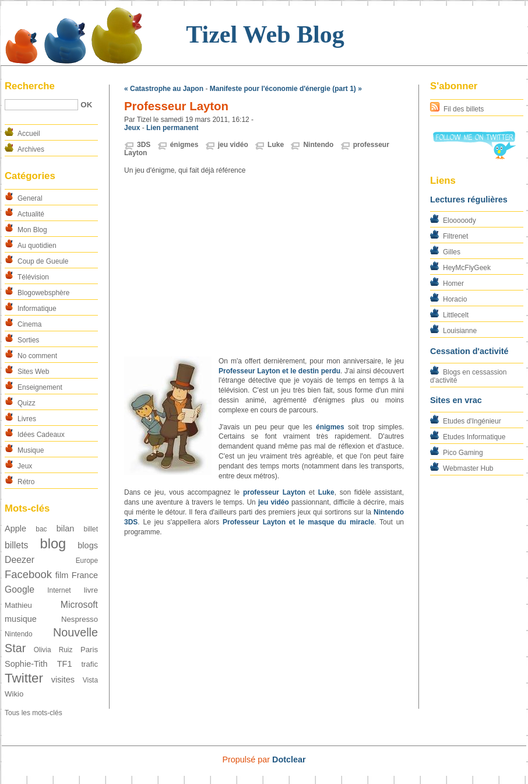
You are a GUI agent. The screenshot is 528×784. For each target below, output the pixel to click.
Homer (453, 283)
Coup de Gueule (42, 261)
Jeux (24, 466)
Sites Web (33, 372)
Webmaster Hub (468, 468)
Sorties (28, 340)
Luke (275, 145)
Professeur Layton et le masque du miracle (298, 522)
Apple (15, 528)
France (85, 575)
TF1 (64, 663)
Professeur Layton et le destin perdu (279, 371)
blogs (88, 545)
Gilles (451, 252)
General (30, 198)
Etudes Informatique (474, 437)
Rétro (25, 482)
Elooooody (459, 220)
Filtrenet (455, 236)
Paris (89, 649)
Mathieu (18, 605)
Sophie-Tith (26, 663)
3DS (143, 145)
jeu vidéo (233, 145)
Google (19, 589)
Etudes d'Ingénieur (472, 421)
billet (91, 529)
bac (41, 529)
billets (16, 545)
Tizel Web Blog (265, 34)
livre (91, 590)
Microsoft (79, 605)
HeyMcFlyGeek (467, 268)
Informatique (37, 308)
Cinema (29, 324)
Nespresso (79, 619)
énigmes (184, 145)
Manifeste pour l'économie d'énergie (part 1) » (286, 89)
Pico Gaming (463, 453)
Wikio (14, 694)
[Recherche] (41, 104)
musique (21, 619)
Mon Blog (32, 230)
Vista (90, 680)
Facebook (28, 574)
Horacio (455, 299)
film (62, 575)
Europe (87, 560)
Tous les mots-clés (33, 713)
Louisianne (460, 331)
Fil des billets (463, 109)
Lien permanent (172, 128)
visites (63, 679)
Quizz (26, 403)
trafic (89, 664)
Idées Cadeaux (41, 434)
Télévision (33, 277)
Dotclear (289, 759)
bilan (66, 528)
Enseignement (39, 387)
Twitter (24, 678)
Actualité (30, 214)
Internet (59, 590)
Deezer (19, 560)
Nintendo (19, 634)
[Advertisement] (264, 266)
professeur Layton (274, 492)
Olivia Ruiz (53, 650)
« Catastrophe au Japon (163, 89)
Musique (30, 450)
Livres (26, 419)
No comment (37, 356)
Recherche (30, 86)
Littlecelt (456, 315)
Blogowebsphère (43, 293)
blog (53, 543)
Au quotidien (37, 246)
